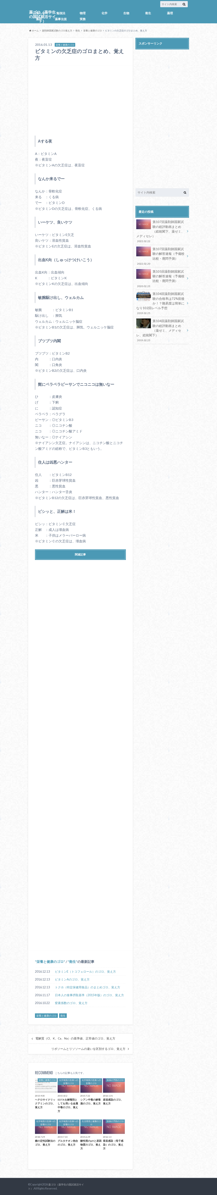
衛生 (148, 13)
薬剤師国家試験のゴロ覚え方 (57, 30)
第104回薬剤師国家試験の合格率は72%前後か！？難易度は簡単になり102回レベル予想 (160, 300)
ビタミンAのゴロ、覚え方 (72, 979)
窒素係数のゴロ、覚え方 (71, 1003)
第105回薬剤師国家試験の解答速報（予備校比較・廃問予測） (160, 276)
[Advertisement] (80, 100)
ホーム (34, 30)
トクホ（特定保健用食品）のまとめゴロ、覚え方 (87, 987)
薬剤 (39, 19)
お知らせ (39, 13)
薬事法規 (61, 19)
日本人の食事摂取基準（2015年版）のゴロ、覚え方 (89, 995)
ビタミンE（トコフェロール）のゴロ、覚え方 (85, 971)
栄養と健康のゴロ (92, 30)
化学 (104, 13)
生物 (126, 13)
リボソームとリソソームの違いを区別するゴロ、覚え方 (88, 1049)
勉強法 (60, 13)
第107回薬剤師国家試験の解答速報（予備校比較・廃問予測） (160, 255)
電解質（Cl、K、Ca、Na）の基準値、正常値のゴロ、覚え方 (75, 1038)
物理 (83, 13)
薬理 (170, 13)
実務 (83, 19)
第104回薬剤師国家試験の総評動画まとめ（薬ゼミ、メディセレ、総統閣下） (160, 326)
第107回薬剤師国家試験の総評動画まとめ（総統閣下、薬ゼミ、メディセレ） (160, 230)
